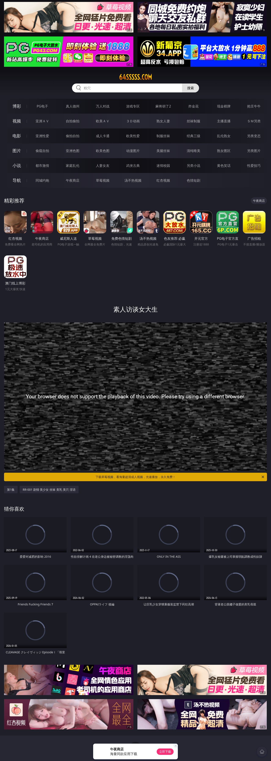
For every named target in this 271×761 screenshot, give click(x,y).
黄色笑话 (224, 165)
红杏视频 (163, 180)
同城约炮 (42, 180)
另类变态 (254, 136)
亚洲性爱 (42, 136)
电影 (16, 136)
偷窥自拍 (42, 150)
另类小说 (193, 165)
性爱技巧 (254, 165)
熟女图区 (224, 150)
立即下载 (165, 752)
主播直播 (224, 121)
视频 (16, 121)
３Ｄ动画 (133, 121)
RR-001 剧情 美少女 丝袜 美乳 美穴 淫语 (49, 490)
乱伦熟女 (224, 136)
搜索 (190, 88)
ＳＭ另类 (254, 121)
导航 (16, 180)
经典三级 (193, 136)
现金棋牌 (224, 106)
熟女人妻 (163, 121)
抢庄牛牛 (254, 106)
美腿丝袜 (163, 150)
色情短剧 (193, 180)
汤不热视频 (132, 180)
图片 (16, 150)
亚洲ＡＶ (42, 121)
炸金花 (193, 106)
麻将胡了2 (163, 106)
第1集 (11, 490)
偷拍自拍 (72, 136)
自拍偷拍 (72, 121)
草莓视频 (102, 180)
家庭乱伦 (72, 165)
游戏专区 (133, 106)
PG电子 (42, 106)
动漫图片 (133, 150)
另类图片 (254, 150)
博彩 (16, 106)
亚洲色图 (72, 150)
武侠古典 (133, 165)
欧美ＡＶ (102, 121)
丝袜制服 (193, 121)
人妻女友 (102, 165)
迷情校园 (163, 165)
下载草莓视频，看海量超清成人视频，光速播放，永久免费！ (180, 476)
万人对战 (102, 106)
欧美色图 (102, 150)
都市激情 (42, 165)
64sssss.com (135, 77)
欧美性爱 (133, 136)
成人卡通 (102, 136)
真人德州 (72, 106)
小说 (16, 165)
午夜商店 (72, 180)
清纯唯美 (193, 150)
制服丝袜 (163, 136)
